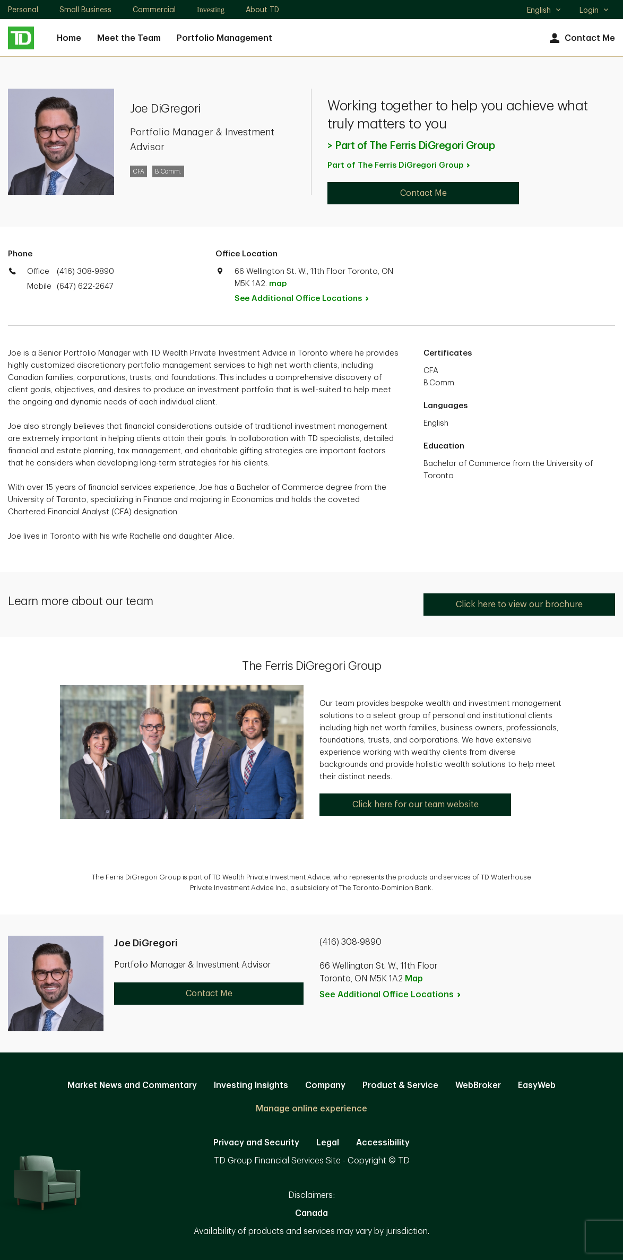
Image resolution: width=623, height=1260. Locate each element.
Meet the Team (129, 38)
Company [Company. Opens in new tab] (325, 1085)
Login (594, 10)
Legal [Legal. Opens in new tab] (327, 1142)
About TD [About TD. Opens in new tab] (262, 9)
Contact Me (581, 38)
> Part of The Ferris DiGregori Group (411, 146)
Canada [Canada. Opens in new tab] (311, 1213)
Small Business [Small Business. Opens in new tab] (85, 9)
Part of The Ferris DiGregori (399, 165)
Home (69, 38)
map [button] (278, 284)
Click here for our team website (415, 804)
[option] (311, 877)
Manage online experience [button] (311, 1108)
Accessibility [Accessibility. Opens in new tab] (383, 1142)
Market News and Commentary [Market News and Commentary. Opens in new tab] (132, 1085)
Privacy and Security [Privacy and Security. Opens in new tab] (256, 1142)
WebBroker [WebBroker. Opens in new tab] (478, 1085)
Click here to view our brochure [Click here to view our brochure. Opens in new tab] (519, 604)
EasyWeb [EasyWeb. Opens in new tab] (537, 1085)
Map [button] (414, 978)
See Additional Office (307, 299)
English (544, 11)
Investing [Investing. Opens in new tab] (210, 10)
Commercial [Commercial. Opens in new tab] (154, 9)
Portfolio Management (224, 38)
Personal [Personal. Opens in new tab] (23, 9)
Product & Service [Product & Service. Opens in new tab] (400, 1085)
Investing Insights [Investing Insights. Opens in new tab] (251, 1085)
